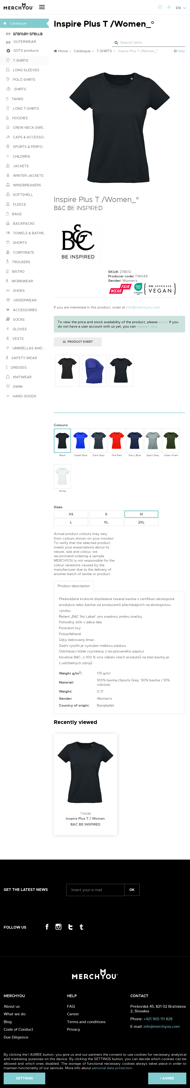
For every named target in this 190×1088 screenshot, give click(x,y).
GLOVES (16, 329)
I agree (167, 1078)
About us (12, 1006)
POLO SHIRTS (20, 79)
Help (179, 51)
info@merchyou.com (143, 307)
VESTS (15, 338)
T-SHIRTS (17, 60)
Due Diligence (16, 1037)
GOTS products (22, 50)
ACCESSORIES (21, 310)
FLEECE (16, 204)
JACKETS (17, 166)
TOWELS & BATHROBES (27, 233)
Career (73, 1014)
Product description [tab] (74, 586)
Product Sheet (78, 342)
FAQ (71, 1006)
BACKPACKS (20, 223)
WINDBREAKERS (23, 185)
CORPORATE (20, 252)
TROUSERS (18, 262)
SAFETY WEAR (21, 358)
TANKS (14, 99)
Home (61, 51)
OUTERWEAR (21, 41)
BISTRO (15, 271)
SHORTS (16, 242)
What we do (14, 1014)
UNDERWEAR (21, 300)
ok (131, 889)
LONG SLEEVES (22, 70)
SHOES (15, 290)
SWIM (14, 386)
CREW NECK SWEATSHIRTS (27, 127)
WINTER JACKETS (25, 175)
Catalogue (82, 51)
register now (147, 326)
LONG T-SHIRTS (22, 108)
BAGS (14, 214)
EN (181, 8)
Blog (8, 1021)
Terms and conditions (86, 1021)
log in (162, 322)
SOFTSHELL (19, 194)
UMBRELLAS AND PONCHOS (27, 348)
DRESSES (16, 367)
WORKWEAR (19, 281)
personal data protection (112, 1068)
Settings (24, 1078)
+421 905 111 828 (158, 1019)
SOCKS (15, 319)
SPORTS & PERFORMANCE (27, 146)
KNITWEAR (19, 377)
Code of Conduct (18, 1029)
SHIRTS (16, 89)
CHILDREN (18, 156)
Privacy (73, 1029)
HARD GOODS (21, 396)
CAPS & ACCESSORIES (27, 137)
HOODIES (17, 118)
